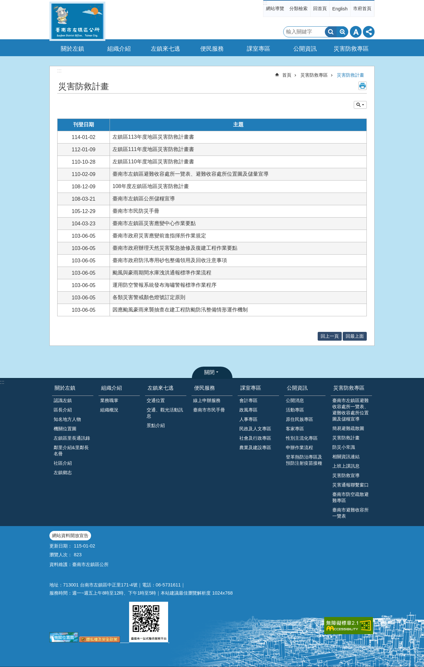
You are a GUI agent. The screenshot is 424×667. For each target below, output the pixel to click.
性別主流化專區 (302, 438)
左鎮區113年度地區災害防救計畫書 (153, 137)
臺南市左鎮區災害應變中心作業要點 (154, 223)
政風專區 (248, 409)
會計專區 (248, 400)
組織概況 (109, 409)
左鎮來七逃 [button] (165, 48)
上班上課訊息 (346, 466)
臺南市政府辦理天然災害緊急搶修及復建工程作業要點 (175, 248)
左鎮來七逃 (161, 388)
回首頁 (320, 8)
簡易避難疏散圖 (348, 428)
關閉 (209, 372)
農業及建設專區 (255, 447)
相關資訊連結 (346, 456)
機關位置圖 (65, 428)
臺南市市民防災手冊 (136, 211)
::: (265, 3)
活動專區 (295, 409)
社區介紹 (63, 463)
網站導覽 (275, 8)
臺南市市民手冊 (209, 409)
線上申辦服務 (206, 400)
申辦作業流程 (299, 447)
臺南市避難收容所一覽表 (350, 513)
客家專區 (295, 428)
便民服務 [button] (212, 48)
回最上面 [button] (355, 336)
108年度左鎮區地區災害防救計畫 (151, 186)
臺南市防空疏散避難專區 (350, 497)
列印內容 (362, 86)
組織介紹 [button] (119, 48)
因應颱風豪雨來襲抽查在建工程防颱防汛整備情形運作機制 (180, 309)
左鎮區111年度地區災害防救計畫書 (153, 149)
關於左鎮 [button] (72, 48)
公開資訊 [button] (305, 48)
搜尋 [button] (331, 31)
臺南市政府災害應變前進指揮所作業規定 (159, 235)
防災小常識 (343, 447)
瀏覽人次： (60, 554)
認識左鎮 (63, 400)
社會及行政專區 (255, 438)
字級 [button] (356, 32)
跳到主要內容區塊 (3, 3)
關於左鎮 (65, 388)
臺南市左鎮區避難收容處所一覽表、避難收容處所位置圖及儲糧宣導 (350, 410)
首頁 (286, 75)
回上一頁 (330, 336)
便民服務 (204, 388)
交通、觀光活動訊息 (165, 413)
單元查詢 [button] (360, 105)
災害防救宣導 (346, 475)
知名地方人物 (67, 419)
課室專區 (250, 388)
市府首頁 (362, 8)
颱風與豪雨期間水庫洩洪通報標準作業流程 (162, 272)
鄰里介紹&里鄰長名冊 (71, 450)
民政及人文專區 (255, 428)
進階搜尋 (342, 31)
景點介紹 (156, 425)
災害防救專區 (314, 75)
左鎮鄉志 (63, 472)
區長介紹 (63, 409)
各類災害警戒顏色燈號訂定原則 (149, 297)
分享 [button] (369, 32)
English (340, 8)
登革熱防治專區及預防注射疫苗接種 (304, 460)
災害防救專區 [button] (351, 48)
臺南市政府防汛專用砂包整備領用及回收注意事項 (170, 260)
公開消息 (295, 400)
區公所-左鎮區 (77, 21)
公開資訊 (297, 388)
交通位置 (156, 400)
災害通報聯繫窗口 (350, 484)
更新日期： (60, 545)
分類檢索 (298, 8)
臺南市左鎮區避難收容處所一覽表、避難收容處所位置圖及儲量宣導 (191, 174)
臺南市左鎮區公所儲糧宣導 (144, 198)
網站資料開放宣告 (70, 535)
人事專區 (248, 419)
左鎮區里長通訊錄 (72, 438)
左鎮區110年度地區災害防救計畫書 (153, 161)
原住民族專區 (299, 419)
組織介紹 (111, 388)
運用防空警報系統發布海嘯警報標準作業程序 (165, 285)
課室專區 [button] (258, 48)
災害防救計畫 (350, 75)
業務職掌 (109, 400)
